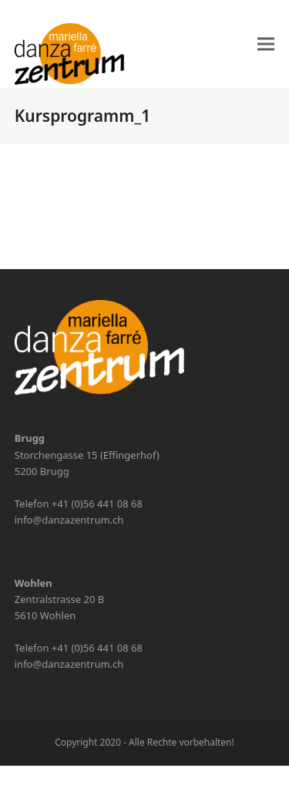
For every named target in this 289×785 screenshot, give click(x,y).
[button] (265, 44)
